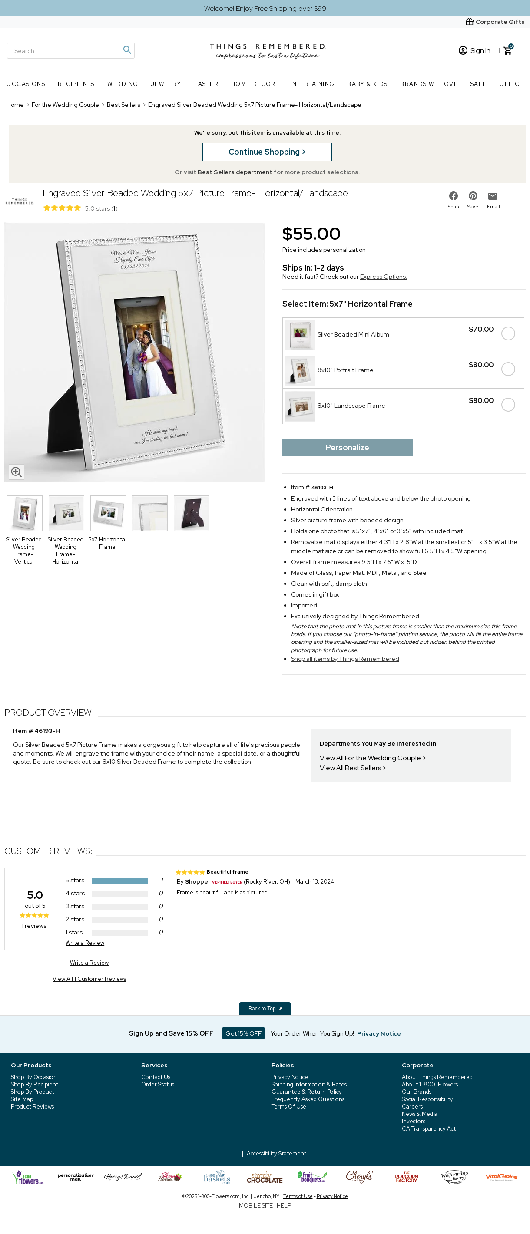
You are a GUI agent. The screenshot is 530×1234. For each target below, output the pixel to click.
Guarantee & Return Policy (307, 1091)
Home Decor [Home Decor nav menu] (253, 84)
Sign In (474, 50)
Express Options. (383, 276)
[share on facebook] (453, 195)
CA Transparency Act (429, 1128)
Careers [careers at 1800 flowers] (412, 1106)
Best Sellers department (235, 172)
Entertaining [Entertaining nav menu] (311, 84)
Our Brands (416, 1091)
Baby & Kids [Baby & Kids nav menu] (367, 84)
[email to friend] (492, 196)
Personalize (347, 447)
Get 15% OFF (243, 1033)
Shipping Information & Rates (309, 1084)
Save (472, 207)
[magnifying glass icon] (16, 472)
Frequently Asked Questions (308, 1099)
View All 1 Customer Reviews (89, 979)
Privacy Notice (290, 1077)
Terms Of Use (289, 1106)
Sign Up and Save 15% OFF (171, 1033)
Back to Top (265, 1009)
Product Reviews (32, 1106)
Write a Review (85, 943)
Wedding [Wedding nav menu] (123, 84)
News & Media (419, 1114)
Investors (413, 1121)
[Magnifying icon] (127, 50)
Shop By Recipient (34, 1084)
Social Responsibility (427, 1099)
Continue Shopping (265, 152)
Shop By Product (32, 1091)
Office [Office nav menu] (511, 84)
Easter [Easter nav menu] (206, 84)
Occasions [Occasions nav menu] (25, 84)
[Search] (71, 51)
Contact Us (155, 1077)
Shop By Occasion (34, 1077)
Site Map (22, 1099)
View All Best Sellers (350, 767)
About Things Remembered (437, 1077)
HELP (284, 1205)
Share (454, 207)
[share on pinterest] (473, 195)
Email (493, 207)
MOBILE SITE (256, 1205)
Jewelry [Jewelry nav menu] (166, 84)
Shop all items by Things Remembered (345, 659)
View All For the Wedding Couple (370, 757)
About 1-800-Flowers (430, 1084)
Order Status (157, 1084)
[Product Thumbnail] (24, 513)
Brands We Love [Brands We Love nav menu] (429, 84)
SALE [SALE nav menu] (478, 84)
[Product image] (134, 353)
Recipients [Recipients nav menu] (76, 84)
